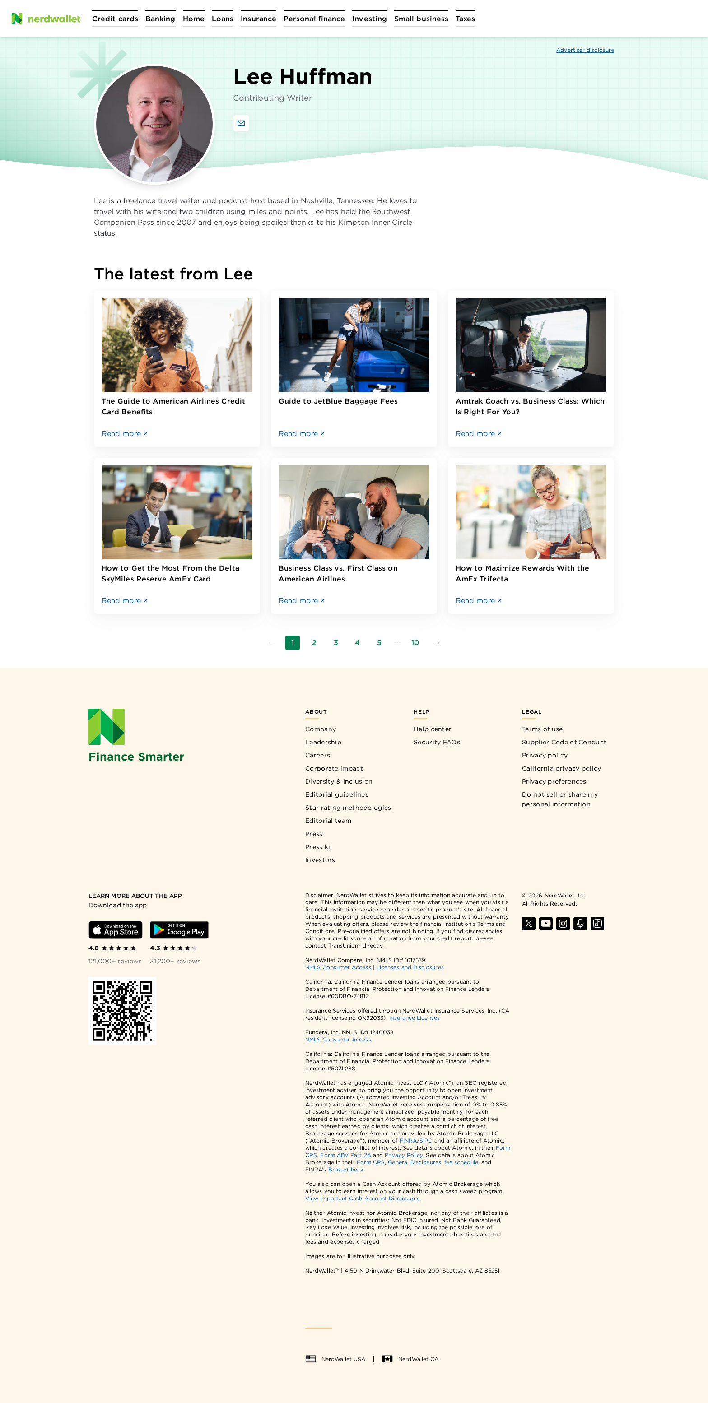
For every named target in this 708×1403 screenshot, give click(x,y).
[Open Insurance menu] (258, 18)
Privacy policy (545, 755)
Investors (320, 860)
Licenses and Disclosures (410, 967)
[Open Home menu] (194, 18)
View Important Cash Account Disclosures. (363, 1198)
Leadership (323, 742)
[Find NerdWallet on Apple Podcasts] (580, 923)
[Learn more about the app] (161, 896)
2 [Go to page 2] (314, 642)
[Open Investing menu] (369, 18)
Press (314, 833)
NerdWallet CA (410, 1359)
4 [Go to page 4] (357, 642)
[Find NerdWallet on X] (529, 923)
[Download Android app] (179, 930)
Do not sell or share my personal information (560, 799)
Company (320, 729)
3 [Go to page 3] (336, 642)
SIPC (425, 1140)
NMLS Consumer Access (338, 967)
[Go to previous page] (271, 643)
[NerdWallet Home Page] (45, 18)
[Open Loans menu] (222, 18)
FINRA (408, 1140)
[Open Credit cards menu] (115, 18)
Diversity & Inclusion (339, 781)
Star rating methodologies (348, 807)
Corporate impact (334, 768)
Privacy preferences (554, 781)
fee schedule (461, 1162)
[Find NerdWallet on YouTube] (546, 923)
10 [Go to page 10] (415, 642)
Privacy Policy (404, 1155)
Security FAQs (437, 742)
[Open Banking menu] (160, 18)
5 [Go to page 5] (379, 642)
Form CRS (371, 1162)
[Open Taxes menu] (465, 18)
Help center (433, 729)
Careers (317, 755)
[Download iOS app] (115, 930)
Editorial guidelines (336, 794)
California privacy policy (561, 768)
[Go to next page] (437, 643)
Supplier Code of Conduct (564, 742)
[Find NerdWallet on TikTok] (597, 923)
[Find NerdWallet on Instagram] (563, 923)
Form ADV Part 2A (345, 1155)
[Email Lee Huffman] (241, 123)
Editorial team (328, 820)
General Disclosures (414, 1162)
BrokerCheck (346, 1169)
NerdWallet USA (335, 1359)
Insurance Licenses (414, 1017)
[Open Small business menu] (421, 18)
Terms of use (542, 729)
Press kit (319, 846)
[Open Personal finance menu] (314, 18)
